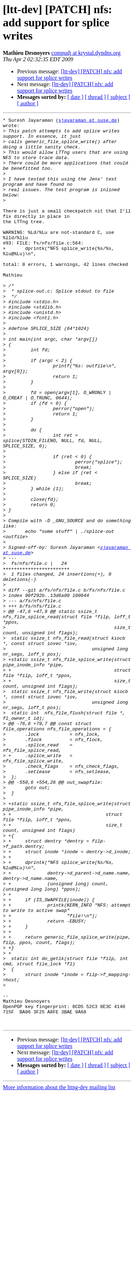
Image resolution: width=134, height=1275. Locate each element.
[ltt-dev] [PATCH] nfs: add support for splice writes (69, 74)
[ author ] (27, 103)
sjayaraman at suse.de (87, 121)
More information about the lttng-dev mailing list (59, 1269)
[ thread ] (95, 97)
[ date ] (75, 97)
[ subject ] (118, 97)
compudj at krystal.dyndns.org (85, 53)
